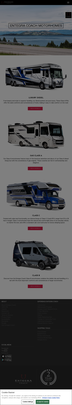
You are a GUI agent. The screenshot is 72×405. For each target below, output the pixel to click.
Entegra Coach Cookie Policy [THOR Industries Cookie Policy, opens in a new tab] (51, 398)
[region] (36, 397)
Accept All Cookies (42, 402)
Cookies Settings (28, 402)
